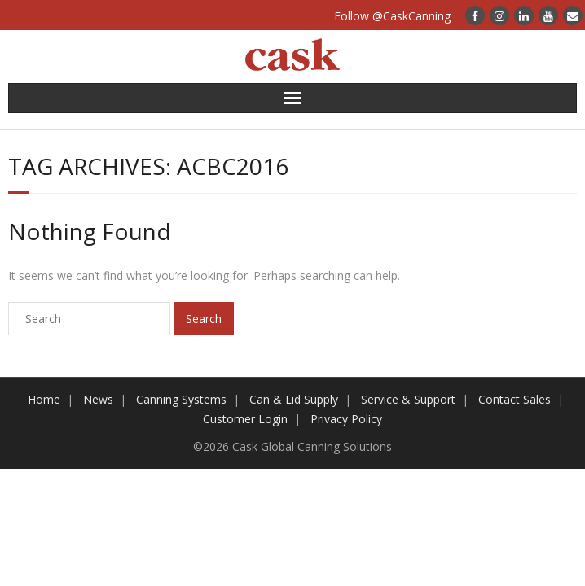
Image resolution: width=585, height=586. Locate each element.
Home (44, 399)
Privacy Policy (346, 418)
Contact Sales (514, 399)
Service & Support (408, 399)
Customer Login (245, 418)
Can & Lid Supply (293, 399)
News (98, 399)
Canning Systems (181, 399)
